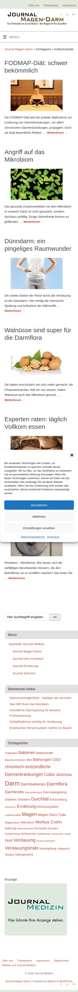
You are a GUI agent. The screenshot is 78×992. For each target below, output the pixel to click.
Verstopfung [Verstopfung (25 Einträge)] (47, 848)
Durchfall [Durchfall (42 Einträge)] (40, 799)
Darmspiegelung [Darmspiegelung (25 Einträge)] (55, 792)
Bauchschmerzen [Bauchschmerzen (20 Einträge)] (15, 760)
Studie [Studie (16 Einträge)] (67, 834)
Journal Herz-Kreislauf (27, 658)
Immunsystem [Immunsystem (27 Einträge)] (48, 807)
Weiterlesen (57, 132)
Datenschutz (61, 960)
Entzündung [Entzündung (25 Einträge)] (58, 799)
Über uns (33, 5)
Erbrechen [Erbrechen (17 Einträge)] (10, 807)
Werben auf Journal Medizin (19, 965)
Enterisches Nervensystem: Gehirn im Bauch (41, 728)
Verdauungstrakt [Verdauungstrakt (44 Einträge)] (21, 848)
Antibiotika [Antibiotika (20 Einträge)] (11, 753)
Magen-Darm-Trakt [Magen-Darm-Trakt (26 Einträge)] (52, 815)
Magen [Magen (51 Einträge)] (29, 814)
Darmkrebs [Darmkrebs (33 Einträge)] (14, 792)
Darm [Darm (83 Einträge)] (12, 783)
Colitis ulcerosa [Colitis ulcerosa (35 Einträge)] (58, 774)
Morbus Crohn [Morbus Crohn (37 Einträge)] (48, 822)
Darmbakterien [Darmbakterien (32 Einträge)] (33, 784)
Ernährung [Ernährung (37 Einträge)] (26, 806)
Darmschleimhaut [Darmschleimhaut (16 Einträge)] (33, 792)
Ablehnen (39, 516)
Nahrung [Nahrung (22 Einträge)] (10, 828)
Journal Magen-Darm (19, 49)
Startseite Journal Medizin (27, 644)
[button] (72, 455)
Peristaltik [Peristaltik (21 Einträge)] (41, 828)
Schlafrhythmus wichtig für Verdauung (36, 721)
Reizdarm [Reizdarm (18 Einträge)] (53, 828)
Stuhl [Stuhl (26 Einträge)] (9, 840)
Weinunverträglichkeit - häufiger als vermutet (40, 698)
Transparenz (50, 5)
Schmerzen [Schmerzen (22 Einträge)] (28, 833)
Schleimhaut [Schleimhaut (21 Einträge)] (13, 833)
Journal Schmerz (24, 673)
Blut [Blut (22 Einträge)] (29, 760)
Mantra (51, 981)
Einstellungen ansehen (39, 528)
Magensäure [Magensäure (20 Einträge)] (12, 822)
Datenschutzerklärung (33, 536)
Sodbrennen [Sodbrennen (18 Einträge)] (44, 833)
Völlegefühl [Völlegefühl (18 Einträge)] (63, 848)
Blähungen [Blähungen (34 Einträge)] (42, 759)
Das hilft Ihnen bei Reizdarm (29, 704)
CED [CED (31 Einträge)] (57, 759)
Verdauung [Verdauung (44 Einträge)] (24, 840)
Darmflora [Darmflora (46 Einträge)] (57, 784)
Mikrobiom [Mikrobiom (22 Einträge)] (27, 822)
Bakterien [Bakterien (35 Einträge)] (27, 752)
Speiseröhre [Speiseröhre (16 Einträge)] (57, 834)
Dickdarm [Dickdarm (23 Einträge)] (23, 799)
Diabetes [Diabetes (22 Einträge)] (11, 799)
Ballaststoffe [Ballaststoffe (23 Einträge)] (44, 753)
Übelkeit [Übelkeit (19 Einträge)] (9, 854)
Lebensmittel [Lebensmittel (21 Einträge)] (13, 815)
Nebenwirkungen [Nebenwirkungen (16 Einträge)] (25, 828)
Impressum (53, 536)
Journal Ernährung (25, 666)
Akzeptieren (39, 505)
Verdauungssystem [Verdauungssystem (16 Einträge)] (45, 841)
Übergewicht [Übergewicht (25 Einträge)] (24, 854)
